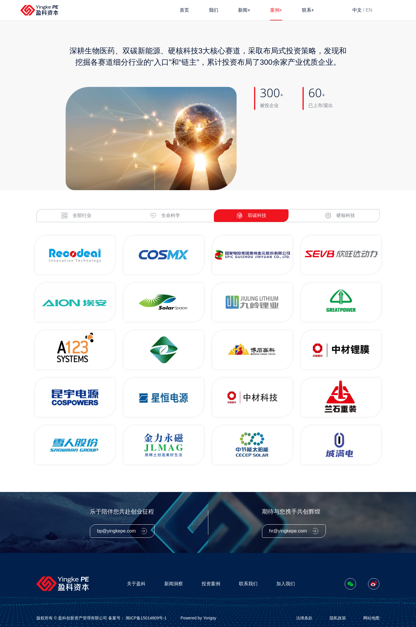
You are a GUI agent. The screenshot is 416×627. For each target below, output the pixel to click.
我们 (213, 10)
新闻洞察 (173, 583)
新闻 (244, 10)
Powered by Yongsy (198, 617)
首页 (184, 10)
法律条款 (304, 617)
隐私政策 (338, 617)
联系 (308, 10)
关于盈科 (136, 583)
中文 (357, 10)
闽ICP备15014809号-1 (146, 617)
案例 (276, 10)
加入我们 (285, 583)
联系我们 (248, 583)
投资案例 (211, 583)
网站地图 (371, 617)
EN (369, 10)
